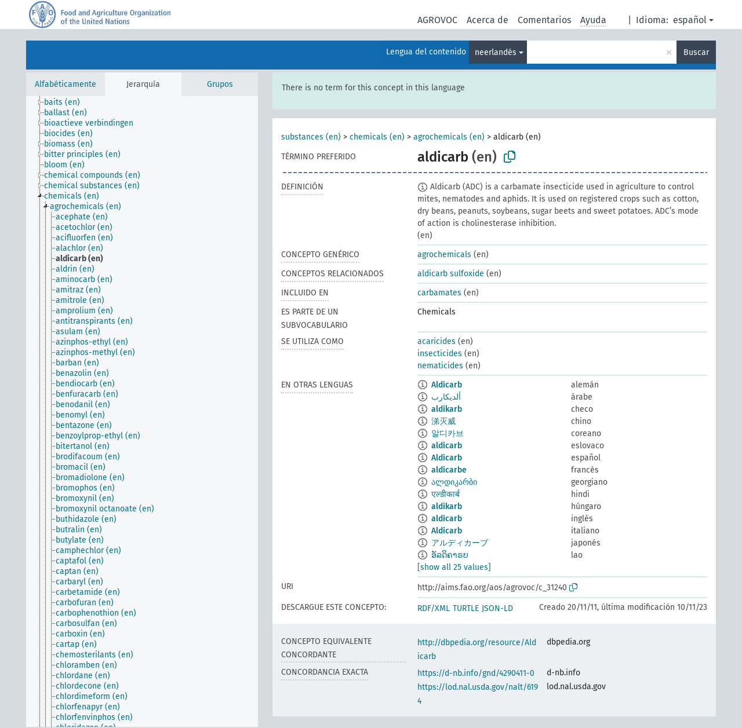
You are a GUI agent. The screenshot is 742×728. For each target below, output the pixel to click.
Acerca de (487, 19)
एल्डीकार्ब (445, 494)
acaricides (436, 341)
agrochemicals (444, 254)
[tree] (142, 411)
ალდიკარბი (454, 482)
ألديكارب (446, 397)
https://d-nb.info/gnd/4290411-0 (475, 673)
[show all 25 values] (454, 567)
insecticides (439, 353)
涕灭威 (443, 421)
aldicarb (446, 446)
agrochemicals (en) (449, 137)
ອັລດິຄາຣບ (449, 555)
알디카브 (447, 433)
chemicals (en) (377, 137)
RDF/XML (433, 608)
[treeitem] (66, 102)
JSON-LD (497, 608)
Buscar (696, 52)
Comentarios (544, 19)
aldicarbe (449, 470)
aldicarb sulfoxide (450, 274)
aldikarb (446, 409)
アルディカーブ (459, 543)
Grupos (220, 84)
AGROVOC (437, 19)
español (690, 19)
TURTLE (466, 608)
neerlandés (496, 52)
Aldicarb (446, 385)
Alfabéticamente (65, 84)
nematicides (440, 366)
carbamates (439, 293)
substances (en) (311, 137)
